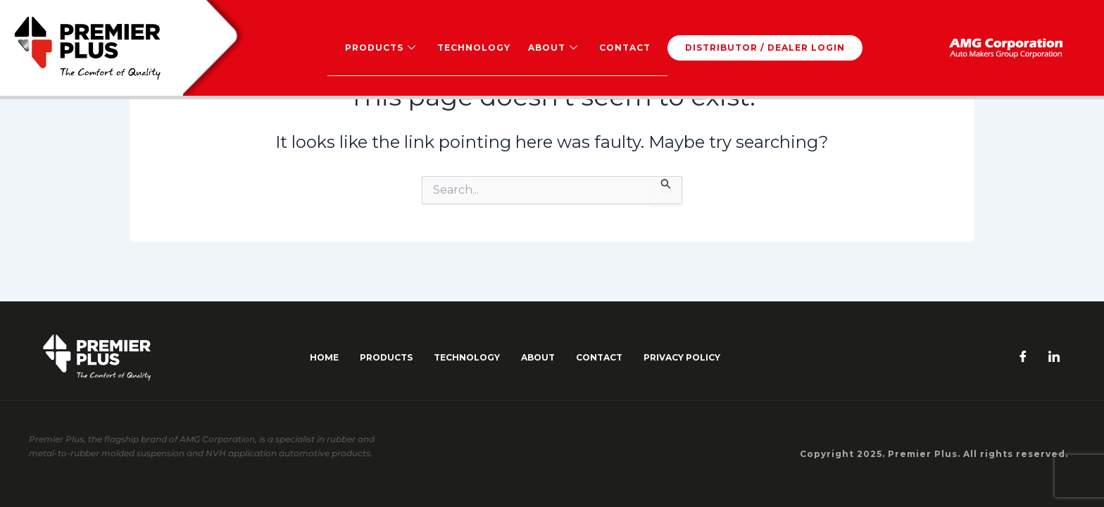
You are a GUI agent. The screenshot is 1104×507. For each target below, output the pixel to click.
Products (380, 48)
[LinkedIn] (1054, 357)
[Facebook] (1023, 357)
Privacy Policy (682, 357)
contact (599, 357)
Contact (624, 47)
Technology (473, 47)
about (538, 357)
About (552, 48)
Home (324, 357)
